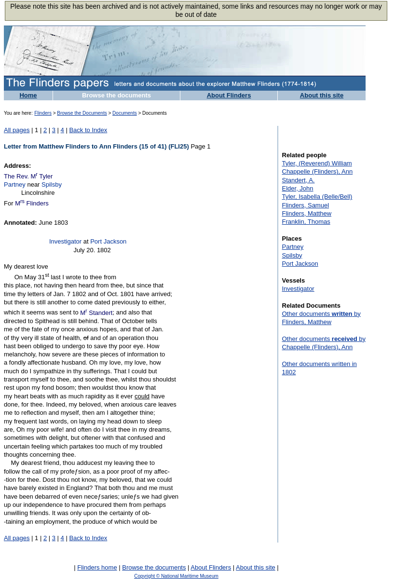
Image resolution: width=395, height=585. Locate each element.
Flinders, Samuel (305, 205)
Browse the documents (116, 95)
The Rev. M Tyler (28, 176)
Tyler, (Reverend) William (317, 163)
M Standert (96, 312)
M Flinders (32, 203)
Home (28, 95)
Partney (15, 184)
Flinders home (97, 567)
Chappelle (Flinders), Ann (317, 171)
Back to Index (88, 130)
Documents (124, 113)
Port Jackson (108, 241)
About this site (321, 95)
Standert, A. (298, 180)
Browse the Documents (82, 113)
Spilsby (51, 184)
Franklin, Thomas (306, 221)
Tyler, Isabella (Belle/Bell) (317, 196)
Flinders (43, 113)
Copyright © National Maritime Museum (176, 576)
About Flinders (229, 95)
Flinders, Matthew (307, 213)
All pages (16, 130)
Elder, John (297, 188)
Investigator (65, 241)
